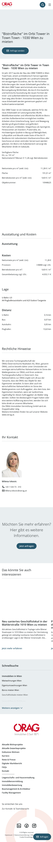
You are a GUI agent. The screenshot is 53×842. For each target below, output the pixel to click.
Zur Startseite (7, 4)
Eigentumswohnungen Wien (14, 685)
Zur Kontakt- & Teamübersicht (15, 808)
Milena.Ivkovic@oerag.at (16, 490)
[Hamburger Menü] (49, 4)
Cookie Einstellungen (26, 837)
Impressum (8, 835)
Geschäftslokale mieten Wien (15, 695)
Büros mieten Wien (10, 690)
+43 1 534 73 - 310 (13, 487)
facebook (26, 825)
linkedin (19, 825)
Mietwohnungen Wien (12, 680)
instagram (34, 825)
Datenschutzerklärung (21, 835)
